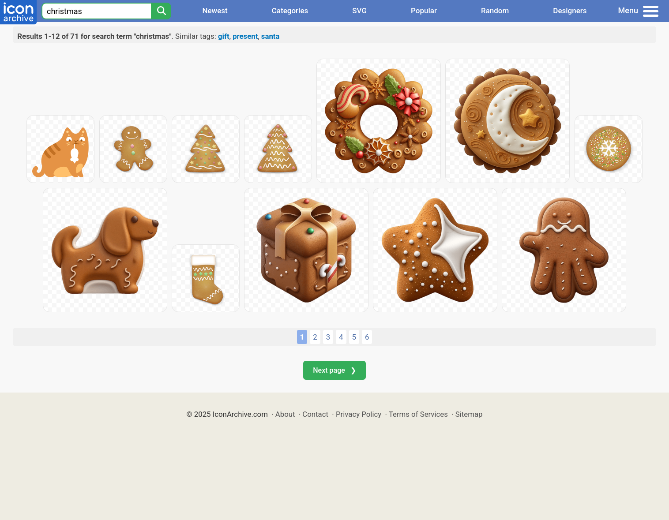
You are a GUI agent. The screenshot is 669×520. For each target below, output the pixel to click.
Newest (214, 10)
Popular (424, 10)
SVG (359, 10)
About (285, 414)
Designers (569, 10)
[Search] (161, 11)
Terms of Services (418, 414)
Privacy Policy (358, 414)
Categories (290, 10)
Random (495, 10)
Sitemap (469, 414)
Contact (315, 414)
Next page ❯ (334, 370)
